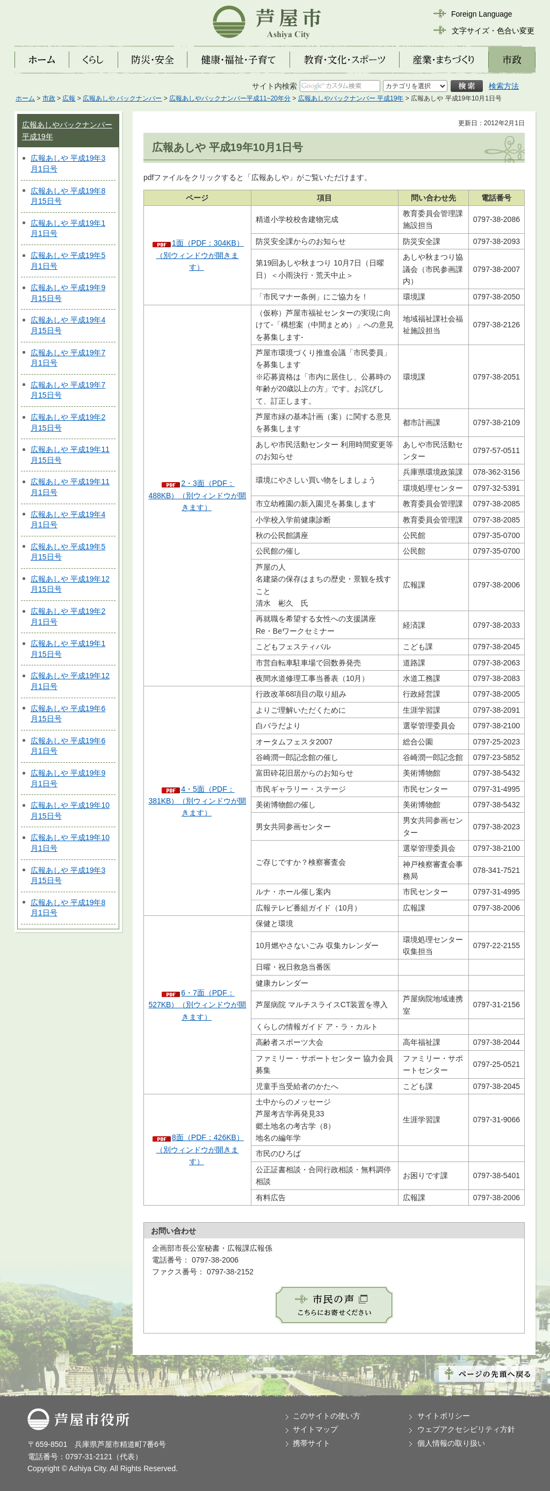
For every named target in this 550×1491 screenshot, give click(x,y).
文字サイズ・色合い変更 (493, 30)
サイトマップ (315, 1429)
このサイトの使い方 (326, 1415)
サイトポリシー (443, 1415)
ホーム (25, 98)
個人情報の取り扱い (451, 1443)
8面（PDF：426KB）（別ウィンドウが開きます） (199, 1149)
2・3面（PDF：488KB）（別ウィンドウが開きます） (197, 495)
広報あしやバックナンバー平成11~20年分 (230, 98)
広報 (68, 98)
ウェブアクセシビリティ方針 (466, 1429)
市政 (48, 98)
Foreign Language (481, 14)
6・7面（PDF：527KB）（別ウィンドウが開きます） (197, 1004)
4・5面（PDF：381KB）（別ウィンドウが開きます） (197, 801)
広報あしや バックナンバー (122, 98)
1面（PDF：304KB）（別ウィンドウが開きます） (199, 255)
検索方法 (504, 86)
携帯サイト (311, 1443)
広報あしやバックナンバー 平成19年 (351, 98)
